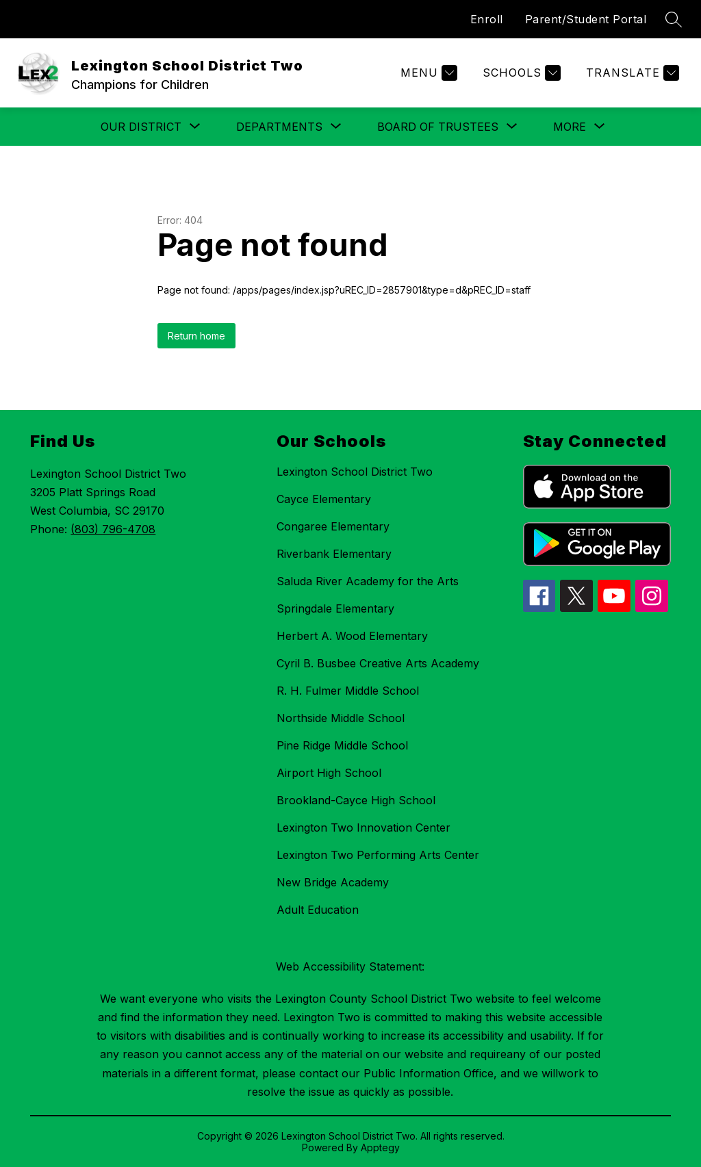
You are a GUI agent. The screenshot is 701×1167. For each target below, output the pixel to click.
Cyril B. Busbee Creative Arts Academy (378, 663)
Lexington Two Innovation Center (363, 827)
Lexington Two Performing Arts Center (378, 855)
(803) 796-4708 (113, 529)
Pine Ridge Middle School (342, 745)
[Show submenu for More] (569, 126)
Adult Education (318, 909)
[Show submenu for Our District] (141, 126)
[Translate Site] (631, 72)
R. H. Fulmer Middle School (348, 690)
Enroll (486, 19)
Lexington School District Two (355, 471)
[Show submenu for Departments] (279, 126)
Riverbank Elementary (334, 554)
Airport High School (329, 773)
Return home (196, 336)
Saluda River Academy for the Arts (368, 581)
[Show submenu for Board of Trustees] (437, 126)
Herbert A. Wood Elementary (352, 636)
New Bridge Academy (333, 882)
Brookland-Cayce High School (356, 800)
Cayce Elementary (324, 499)
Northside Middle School (341, 718)
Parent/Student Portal (586, 19)
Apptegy (380, 1147)
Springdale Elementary (335, 608)
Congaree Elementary (333, 526)
